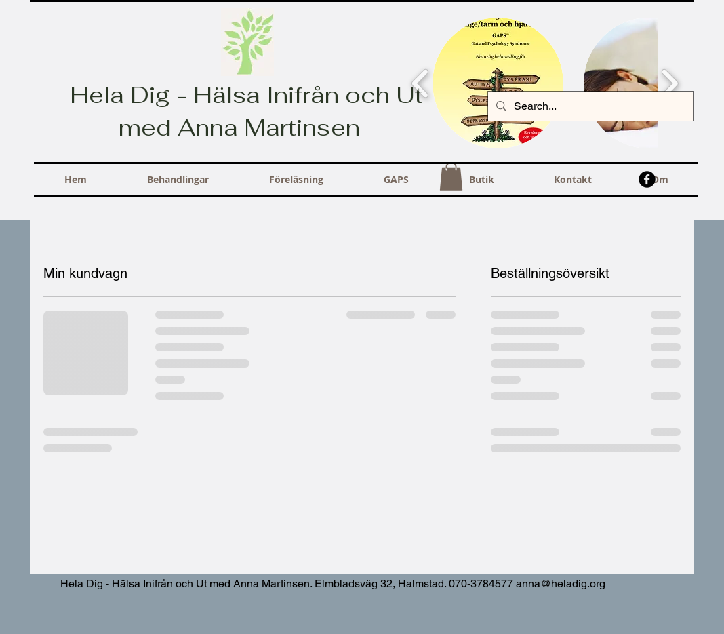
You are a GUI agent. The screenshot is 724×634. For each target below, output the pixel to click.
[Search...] (589, 106)
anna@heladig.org (560, 583)
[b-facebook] (647, 179)
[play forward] (669, 83)
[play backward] (420, 83)
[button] (498, 83)
